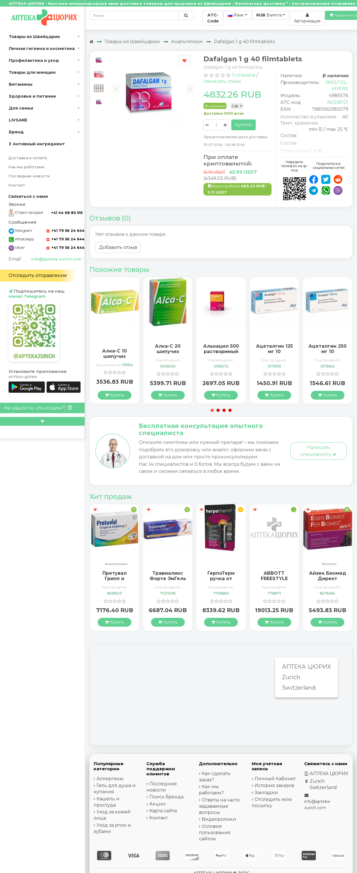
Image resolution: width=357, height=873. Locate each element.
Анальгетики (187, 41)
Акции (157, 804)
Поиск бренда (166, 796)
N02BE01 (337, 102)
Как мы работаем (27, 167)
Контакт (17, 185)
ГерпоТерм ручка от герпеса (221, 578)
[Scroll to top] (42, 421)
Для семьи (21, 108)
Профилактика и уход (34, 60)
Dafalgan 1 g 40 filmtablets (244, 41)
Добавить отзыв (118, 247)
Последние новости (29, 176)
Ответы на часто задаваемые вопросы (219, 806)
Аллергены (109, 778)
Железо (329, 564)
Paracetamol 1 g (298, 151)
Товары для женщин (32, 72)
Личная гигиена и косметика (42, 48)
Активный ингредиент (37, 143)
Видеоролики (219, 819)
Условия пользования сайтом (214, 832)
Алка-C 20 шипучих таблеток (167, 351)
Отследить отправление (38, 275)
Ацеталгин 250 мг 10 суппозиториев (327, 351)
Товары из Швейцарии (34, 36)
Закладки (266, 792)
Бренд (16, 132)
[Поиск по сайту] (186, 15)
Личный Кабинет (275, 778)
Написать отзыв (222, 81)
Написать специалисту (318, 451)
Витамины (20, 84)
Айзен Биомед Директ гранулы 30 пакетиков (327, 581)
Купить (243, 124)
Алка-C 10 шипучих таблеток (114, 356)
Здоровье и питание (32, 96)
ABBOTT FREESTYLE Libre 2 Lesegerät (274, 581)
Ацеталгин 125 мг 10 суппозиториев (274, 351)
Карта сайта (163, 810)
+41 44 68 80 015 (67, 213)
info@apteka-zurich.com (56, 259)
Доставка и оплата (28, 158)
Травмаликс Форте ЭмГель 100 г (168, 578)
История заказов (274, 785)
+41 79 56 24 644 (66, 230)
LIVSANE (18, 120)
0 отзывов (243, 75)
